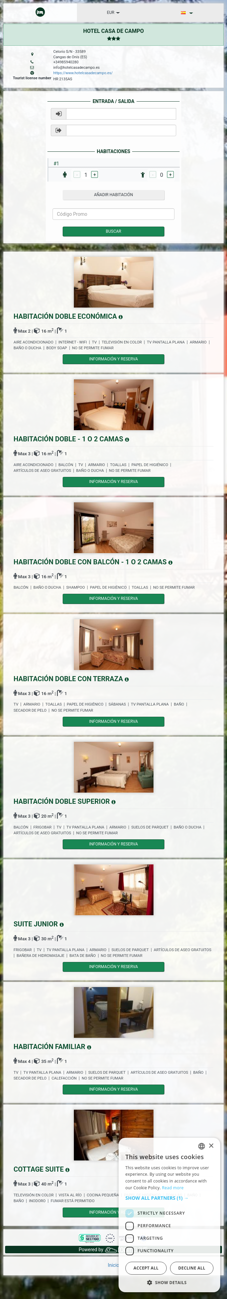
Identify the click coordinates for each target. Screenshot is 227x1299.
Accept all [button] (146, 1268)
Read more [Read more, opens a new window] (173, 1188)
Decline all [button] (191, 1268)
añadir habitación (113, 194)
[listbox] (201, 1146)
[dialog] (169, 1215)
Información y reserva (113, 359)
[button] (169, 1198)
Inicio (113, 1265)
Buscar (113, 231)
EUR (113, 12)
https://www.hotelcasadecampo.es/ (82, 73)
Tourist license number (32, 78)
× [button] (210, 1146)
